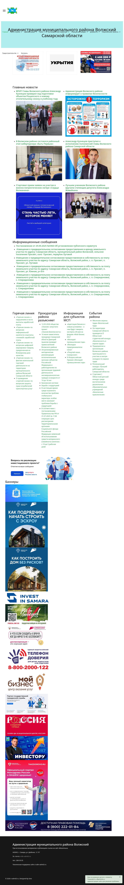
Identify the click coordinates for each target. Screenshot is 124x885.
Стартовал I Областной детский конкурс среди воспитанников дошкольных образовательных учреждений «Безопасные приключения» (101, 384)
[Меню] (4, 10)
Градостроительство (9, 53)
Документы (94, 32)
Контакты (24, 53)
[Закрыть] (119, 877)
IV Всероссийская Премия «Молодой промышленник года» (76, 360)
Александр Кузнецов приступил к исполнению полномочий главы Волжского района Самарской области (88, 144)
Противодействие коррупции (57, 32)
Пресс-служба (15, 32)
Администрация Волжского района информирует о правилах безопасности (86, 92)
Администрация (29, 32)
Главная (5, 32)
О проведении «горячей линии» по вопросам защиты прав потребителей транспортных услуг (24, 383)
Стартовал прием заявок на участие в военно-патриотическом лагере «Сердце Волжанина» (37, 188)
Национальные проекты (110, 32)
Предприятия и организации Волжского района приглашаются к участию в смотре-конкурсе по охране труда (101, 354)
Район (41, 32)
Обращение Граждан (78, 32)
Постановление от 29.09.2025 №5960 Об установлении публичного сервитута (56, 245)
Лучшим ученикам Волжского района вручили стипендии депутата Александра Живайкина (87, 188)
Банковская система (50, 383)
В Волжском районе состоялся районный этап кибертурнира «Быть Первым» (37, 142)
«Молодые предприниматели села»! (74, 347)
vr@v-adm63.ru (25, 856)
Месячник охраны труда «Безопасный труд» (100, 323)
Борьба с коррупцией (50, 385)
